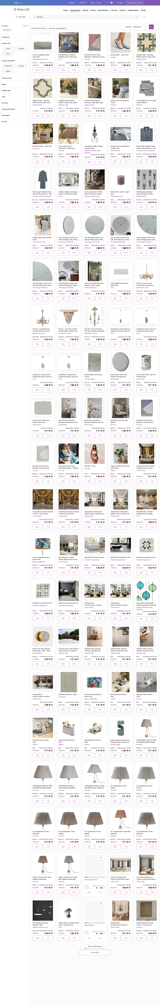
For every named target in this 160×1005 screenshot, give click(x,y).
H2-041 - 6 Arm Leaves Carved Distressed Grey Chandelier (144, 284)
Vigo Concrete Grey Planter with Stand (120, 467)
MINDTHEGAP (141, 196)
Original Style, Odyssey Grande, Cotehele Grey (92, 650)
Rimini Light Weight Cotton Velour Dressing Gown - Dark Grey (146, 147)
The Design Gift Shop (65, 242)
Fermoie (139, 744)
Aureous (61, 151)
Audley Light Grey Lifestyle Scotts (42, 239)
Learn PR (83, 3)
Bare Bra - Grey (89, 466)
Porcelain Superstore (91, 560)
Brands (85, 10)
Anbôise (113, 105)
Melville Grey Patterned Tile (94, 557)
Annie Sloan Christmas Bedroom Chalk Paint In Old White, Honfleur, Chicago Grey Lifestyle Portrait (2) (68, 421)
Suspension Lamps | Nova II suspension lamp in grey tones (146, 330)
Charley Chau (115, 151)
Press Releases (60, 28)
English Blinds (89, 925)
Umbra (112, 699)
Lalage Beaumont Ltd (40, 59)
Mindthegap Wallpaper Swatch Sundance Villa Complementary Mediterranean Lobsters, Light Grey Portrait (145, 193)
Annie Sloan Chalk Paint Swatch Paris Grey (41, 421)
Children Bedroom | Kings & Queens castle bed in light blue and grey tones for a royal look (68, 193)
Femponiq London (90, 880)
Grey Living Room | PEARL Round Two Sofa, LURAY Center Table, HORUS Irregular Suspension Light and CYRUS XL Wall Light (93, 193)
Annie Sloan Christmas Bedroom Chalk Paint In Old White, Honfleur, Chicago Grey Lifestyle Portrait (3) (94, 421)
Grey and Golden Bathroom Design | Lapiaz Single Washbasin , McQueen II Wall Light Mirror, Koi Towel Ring (94, 284)
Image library (75, 10)
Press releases (103, 10)
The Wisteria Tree (116, 196)
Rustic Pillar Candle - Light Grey (119, 193)
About (100, 3)
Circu (60, 59)
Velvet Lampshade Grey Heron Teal (41, 558)
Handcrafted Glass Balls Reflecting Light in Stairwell (146, 604)
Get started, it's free (134, 3)
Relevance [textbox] (137, 27)
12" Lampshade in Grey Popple (92, 832)
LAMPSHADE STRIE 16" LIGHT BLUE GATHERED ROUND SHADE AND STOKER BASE (68, 787)
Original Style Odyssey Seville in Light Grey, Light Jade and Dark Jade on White (67, 102)
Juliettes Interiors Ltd (40, 927)
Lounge (113, 57)
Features (73, 3)
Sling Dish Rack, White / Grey (118, 695)
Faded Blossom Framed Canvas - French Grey (144, 924)
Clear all (25, 26)
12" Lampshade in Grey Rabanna (144, 832)
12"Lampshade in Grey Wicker (118, 787)
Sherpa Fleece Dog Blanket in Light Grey (119, 147)
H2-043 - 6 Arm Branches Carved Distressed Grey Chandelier (41, 330)
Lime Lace (36, 149)
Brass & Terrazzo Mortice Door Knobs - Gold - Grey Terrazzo (41, 650)
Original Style (141, 59)
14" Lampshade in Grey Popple (66, 832)
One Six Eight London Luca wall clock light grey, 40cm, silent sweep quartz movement (68, 239)
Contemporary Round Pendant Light (40, 924)
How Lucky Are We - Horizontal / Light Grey (66, 147)
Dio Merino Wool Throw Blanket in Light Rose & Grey (94, 56)
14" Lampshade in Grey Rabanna (41, 832)
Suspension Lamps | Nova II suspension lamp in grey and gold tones (120, 330)
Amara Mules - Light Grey (119, 55)
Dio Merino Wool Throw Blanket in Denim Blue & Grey (144, 421)
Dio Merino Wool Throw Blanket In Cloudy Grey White (41, 467)
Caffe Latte (37, 699)
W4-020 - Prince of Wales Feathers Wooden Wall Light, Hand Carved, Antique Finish (94, 330)
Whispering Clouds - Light (67, 694)
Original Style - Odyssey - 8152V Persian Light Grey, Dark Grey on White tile (41, 102)
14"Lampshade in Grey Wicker (144, 787)
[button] (18, 3)
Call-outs (114, 10)
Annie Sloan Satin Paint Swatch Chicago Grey (118, 376)
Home (65, 10)
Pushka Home (37, 653)
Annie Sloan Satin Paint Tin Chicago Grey (146, 376)
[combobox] (140, 27)
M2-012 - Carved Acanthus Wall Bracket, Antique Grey (68, 330)
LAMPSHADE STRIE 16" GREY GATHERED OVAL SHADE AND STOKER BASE (94, 787)
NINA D (139, 105)
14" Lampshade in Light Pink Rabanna (120, 832)
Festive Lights (115, 744)
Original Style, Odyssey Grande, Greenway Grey (118, 650)
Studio (143, 10)
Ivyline (112, 470)
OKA (60, 927)
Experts (122, 10)
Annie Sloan (114, 379)
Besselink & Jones (142, 288)
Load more (95, 952)
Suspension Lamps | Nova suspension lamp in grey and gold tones (43, 376)
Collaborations (133, 10)
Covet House (140, 470)
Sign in (120, 3)
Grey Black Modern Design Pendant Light (93, 147)
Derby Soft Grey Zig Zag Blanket (118, 421)
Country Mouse (89, 379)
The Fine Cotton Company (145, 151)
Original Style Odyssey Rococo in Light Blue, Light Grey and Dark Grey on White (93, 102)
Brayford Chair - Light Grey (42, 146)
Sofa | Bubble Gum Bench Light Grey (119, 284)
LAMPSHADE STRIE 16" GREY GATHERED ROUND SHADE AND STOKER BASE (146, 741)
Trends (92, 10)
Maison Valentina (90, 288)
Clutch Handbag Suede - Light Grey (41, 56)
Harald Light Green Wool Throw (93, 376)
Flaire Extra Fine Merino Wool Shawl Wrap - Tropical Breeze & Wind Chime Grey (68, 467)
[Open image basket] (144, 17)
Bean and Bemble (39, 562)
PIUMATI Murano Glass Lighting (92, 152)
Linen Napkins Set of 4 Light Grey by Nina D (146, 101)
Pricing (92, 3)
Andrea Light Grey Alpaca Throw (119, 101)
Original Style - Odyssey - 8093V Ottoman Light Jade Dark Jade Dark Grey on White (145, 56)
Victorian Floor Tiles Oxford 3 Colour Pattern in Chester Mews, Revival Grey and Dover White (68, 650)
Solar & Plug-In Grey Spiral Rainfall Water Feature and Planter (120, 741)
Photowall (61, 697)
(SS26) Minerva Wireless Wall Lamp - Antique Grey (68, 924)
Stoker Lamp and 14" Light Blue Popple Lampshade (67, 878)
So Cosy (87, 59)
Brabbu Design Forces (92, 196)
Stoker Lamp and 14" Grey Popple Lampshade (42, 878)
